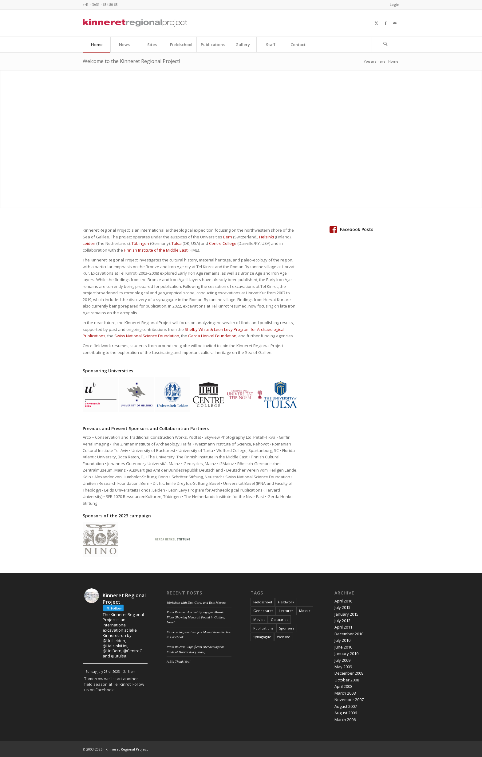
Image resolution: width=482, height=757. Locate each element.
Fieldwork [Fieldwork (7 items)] (286, 602)
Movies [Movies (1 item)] (259, 619)
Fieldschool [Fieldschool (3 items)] (262, 602)
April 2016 (343, 601)
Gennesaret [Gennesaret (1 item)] (263, 610)
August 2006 (345, 713)
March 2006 (345, 719)
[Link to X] (376, 23)
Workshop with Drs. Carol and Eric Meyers (196, 602)
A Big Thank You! (179, 661)
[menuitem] (393, 4)
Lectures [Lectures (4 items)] (286, 610)
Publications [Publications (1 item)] (263, 628)
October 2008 (346, 680)
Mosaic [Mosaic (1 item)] (304, 610)
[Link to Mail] (394, 23)
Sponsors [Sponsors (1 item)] (286, 628)
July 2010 (342, 640)
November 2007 (349, 699)
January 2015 (346, 614)
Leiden (89, 243)
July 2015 (342, 607)
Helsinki (266, 237)
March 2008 (345, 693)
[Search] (385, 44)
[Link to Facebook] (385, 23)
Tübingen (140, 243)
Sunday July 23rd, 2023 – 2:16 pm (110, 671)
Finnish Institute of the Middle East (156, 250)
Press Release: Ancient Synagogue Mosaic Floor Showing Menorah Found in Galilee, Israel (196, 617)
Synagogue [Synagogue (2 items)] (262, 636)
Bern (227, 237)
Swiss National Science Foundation (146, 336)
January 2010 (346, 653)
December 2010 (348, 634)
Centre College (222, 243)
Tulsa (177, 243)
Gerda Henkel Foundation (212, 336)
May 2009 (343, 666)
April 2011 (343, 627)
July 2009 (342, 660)
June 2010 (343, 647)
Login (394, 4)
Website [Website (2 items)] (283, 636)
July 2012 (342, 620)
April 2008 (343, 686)
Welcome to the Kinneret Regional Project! (131, 61)
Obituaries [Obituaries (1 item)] (279, 619)
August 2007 (345, 706)
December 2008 (348, 673)
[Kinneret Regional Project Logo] (135, 23)
